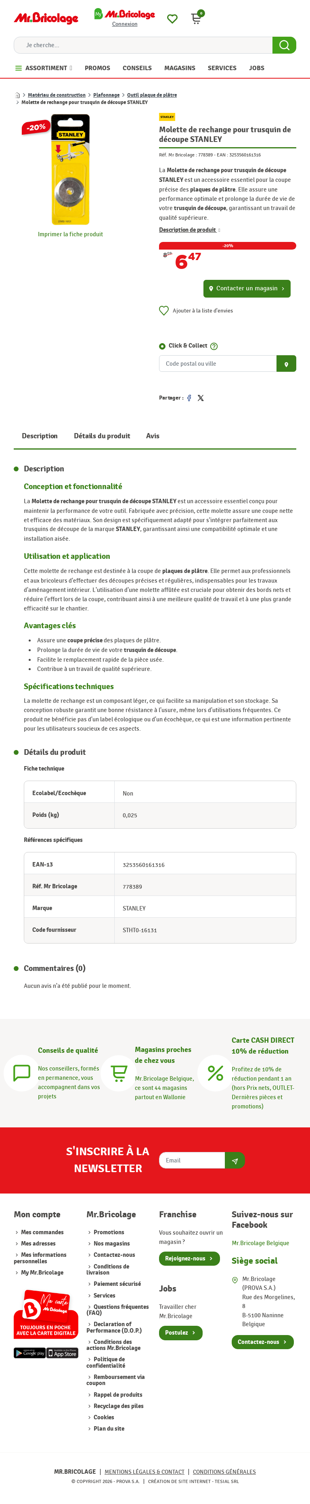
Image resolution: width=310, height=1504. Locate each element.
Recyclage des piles (118, 1406)
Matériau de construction (57, 95)
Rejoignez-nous (185, 1258)
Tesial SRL (227, 1481)
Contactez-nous (113, 1255)
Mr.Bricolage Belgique (260, 1243)
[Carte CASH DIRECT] (215, 1071)
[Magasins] (119, 1071)
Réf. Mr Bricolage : (178, 155)
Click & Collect (188, 346)
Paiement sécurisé (116, 1284)
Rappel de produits (117, 1395)
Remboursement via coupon (115, 1380)
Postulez (176, 1333)
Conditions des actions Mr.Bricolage (113, 1345)
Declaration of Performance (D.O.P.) (114, 1327)
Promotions (108, 1232)
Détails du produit (102, 436)
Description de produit (189, 230)
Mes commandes (42, 1232)
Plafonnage (106, 95)
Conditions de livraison (107, 1270)
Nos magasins (111, 1244)
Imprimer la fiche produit (70, 234)
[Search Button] (284, 45)
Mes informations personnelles (40, 1258)
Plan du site (108, 1429)
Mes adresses (38, 1244)
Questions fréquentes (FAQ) (117, 1310)
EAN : (222, 155)
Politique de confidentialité (105, 1362)
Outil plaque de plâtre (152, 95)
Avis (152, 436)
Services (103, 1296)
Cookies (103, 1417)
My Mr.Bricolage (42, 1273)
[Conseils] (22, 1071)
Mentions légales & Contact (144, 1472)
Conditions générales (224, 1472)
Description (40, 436)
